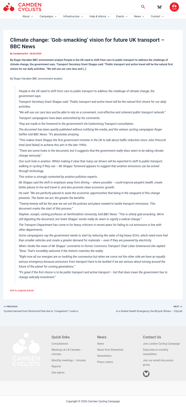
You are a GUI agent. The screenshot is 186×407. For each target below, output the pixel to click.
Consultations (60, 343)
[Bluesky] (159, 7)
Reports (56, 366)
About (31, 16)
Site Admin (58, 372)
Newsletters (104, 355)
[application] (35, 16)
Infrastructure (74, 16)
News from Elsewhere (110, 349)
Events (120, 16)
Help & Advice (99, 16)
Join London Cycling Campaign (161, 343)
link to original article (22, 290)
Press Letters (105, 362)
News (136, 16)
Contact (153, 16)
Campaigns (50, 16)
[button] (143, 7)
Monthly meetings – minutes (69, 360)
